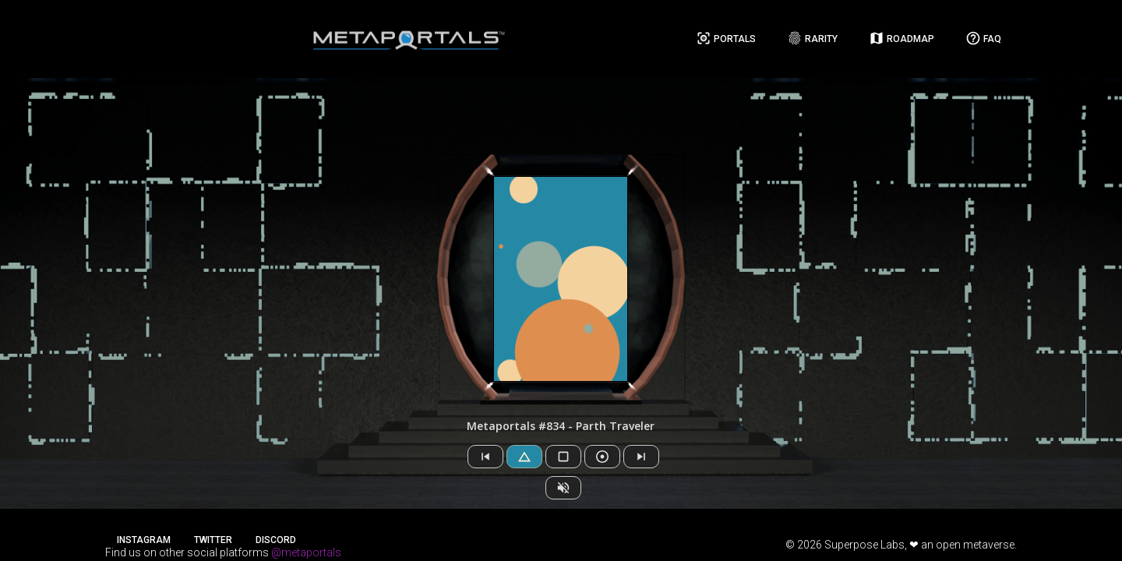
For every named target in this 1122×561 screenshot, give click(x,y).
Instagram (144, 540)
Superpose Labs (864, 544)
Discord (276, 540)
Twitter (213, 540)
